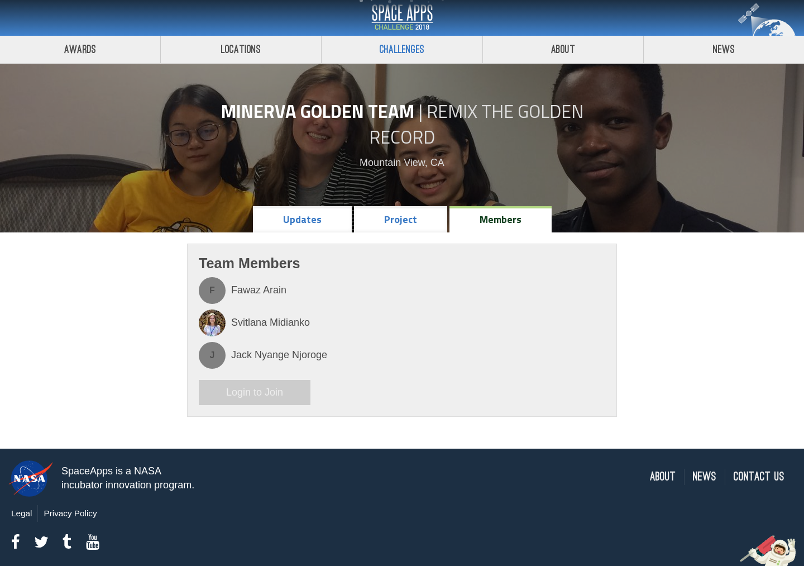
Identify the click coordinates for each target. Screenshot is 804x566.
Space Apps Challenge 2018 (402, 18)
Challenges (402, 49)
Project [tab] (400, 219)
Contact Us (759, 477)
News (704, 477)
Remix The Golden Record (476, 124)
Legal (21, 513)
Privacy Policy (70, 513)
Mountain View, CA (402, 162)
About (563, 49)
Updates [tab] (302, 219)
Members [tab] (500, 219)
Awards (80, 49)
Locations (241, 49)
